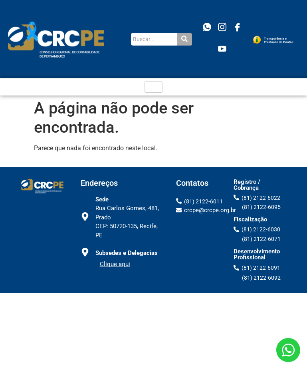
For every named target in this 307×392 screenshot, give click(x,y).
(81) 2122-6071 (261, 239)
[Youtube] (222, 50)
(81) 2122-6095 (261, 207)
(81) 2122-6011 (203, 201)
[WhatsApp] (207, 28)
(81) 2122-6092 (261, 278)
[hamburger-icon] (153, 87)
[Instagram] (222, 28)
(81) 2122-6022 (261, 198)
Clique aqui (115, 264)
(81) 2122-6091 (261, 268)
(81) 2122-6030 (261, 229)
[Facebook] (237, 28)
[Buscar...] (154, 39)
